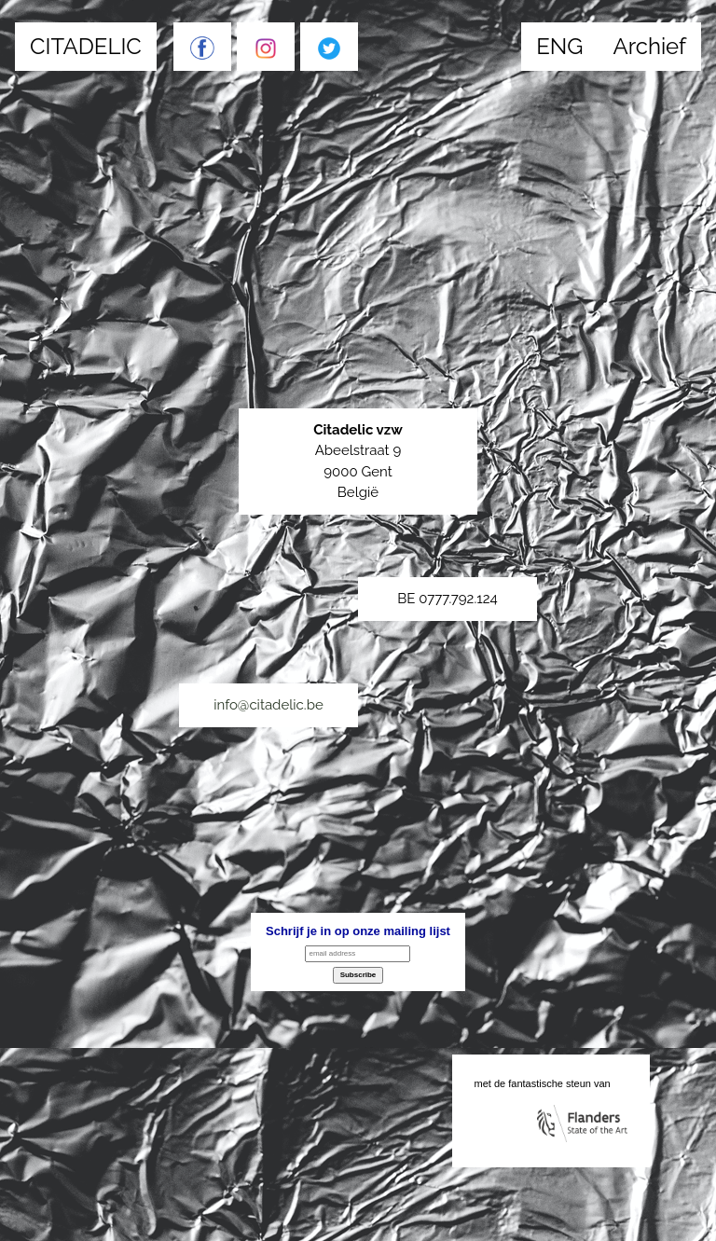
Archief (649, 46)
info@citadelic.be (268, 704)
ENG (559, 46)
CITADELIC (86, 46)
